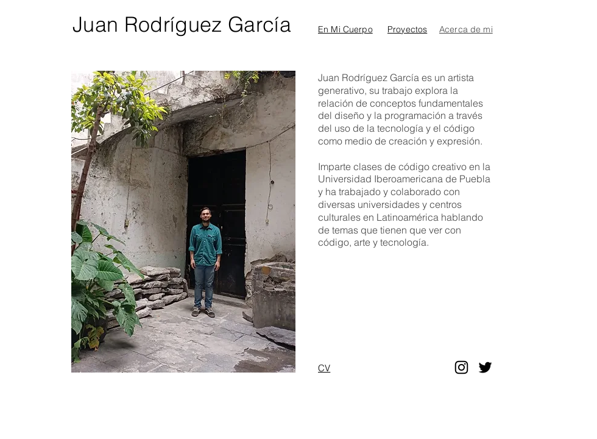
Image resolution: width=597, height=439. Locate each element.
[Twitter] (485, 367)
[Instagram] (461, 367)
